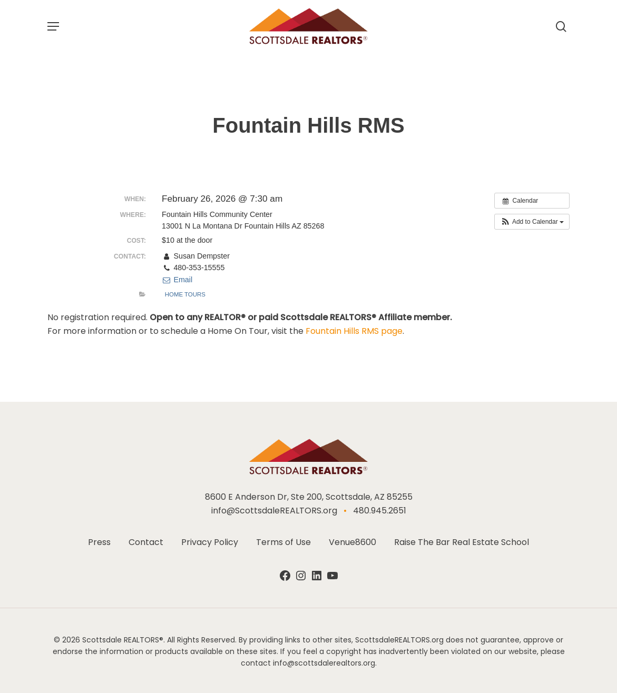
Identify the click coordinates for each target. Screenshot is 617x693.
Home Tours (185, 294)
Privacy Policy (209, 543)
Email (177, 279)
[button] (53, 26)
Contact (146, 543)
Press (99, 543)
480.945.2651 (379, 512)
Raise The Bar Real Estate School (461, 543)
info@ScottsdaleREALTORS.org (274, 512)
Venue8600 (352, 543)
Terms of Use (283, 543)
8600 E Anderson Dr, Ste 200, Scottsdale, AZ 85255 (309, 498)
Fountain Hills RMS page (354, 331)
